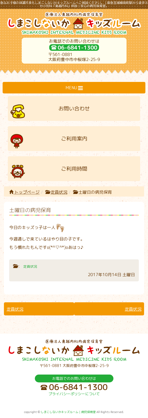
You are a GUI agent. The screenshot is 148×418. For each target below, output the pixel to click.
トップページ (24, 192)
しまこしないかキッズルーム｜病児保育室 (68, 412)
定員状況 (59, 192)
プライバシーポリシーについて (74, 393)
